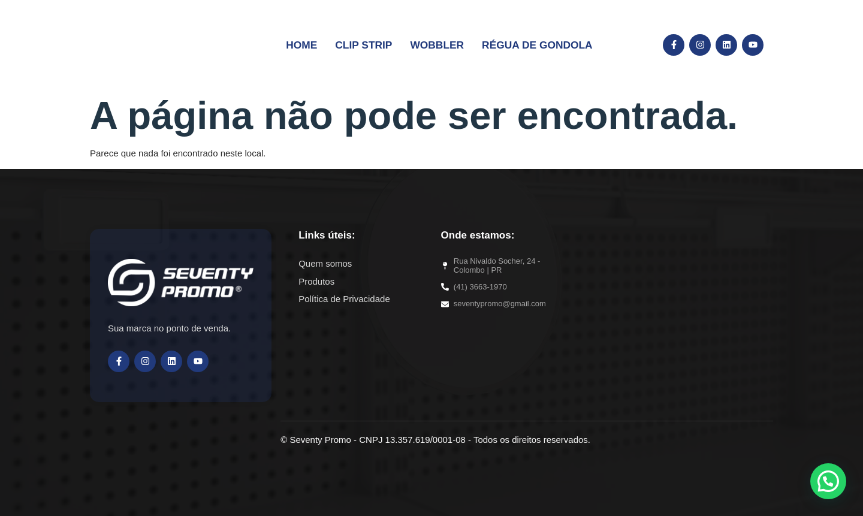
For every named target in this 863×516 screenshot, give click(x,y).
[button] (828, 481)
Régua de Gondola (527, 44)
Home (316, 44)
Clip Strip (372, 44)
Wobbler (438, 44)
